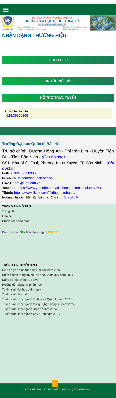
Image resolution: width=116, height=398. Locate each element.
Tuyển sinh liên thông (16, 294)
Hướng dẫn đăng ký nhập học (22, 284)
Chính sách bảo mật (15, 221)
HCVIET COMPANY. (93, 390)
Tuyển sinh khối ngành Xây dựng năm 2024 (31, 314)
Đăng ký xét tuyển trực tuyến (21, 279)
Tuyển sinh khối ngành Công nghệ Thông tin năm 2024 (38, 304)
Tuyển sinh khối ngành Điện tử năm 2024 (29, 309)
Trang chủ (8, 211)
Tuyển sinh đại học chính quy (21, 289)
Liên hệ (7, 216)
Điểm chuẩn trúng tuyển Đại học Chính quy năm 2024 (37, 275)
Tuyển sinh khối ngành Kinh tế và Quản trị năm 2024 (37, 299)
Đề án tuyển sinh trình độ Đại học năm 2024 (31, 270)
